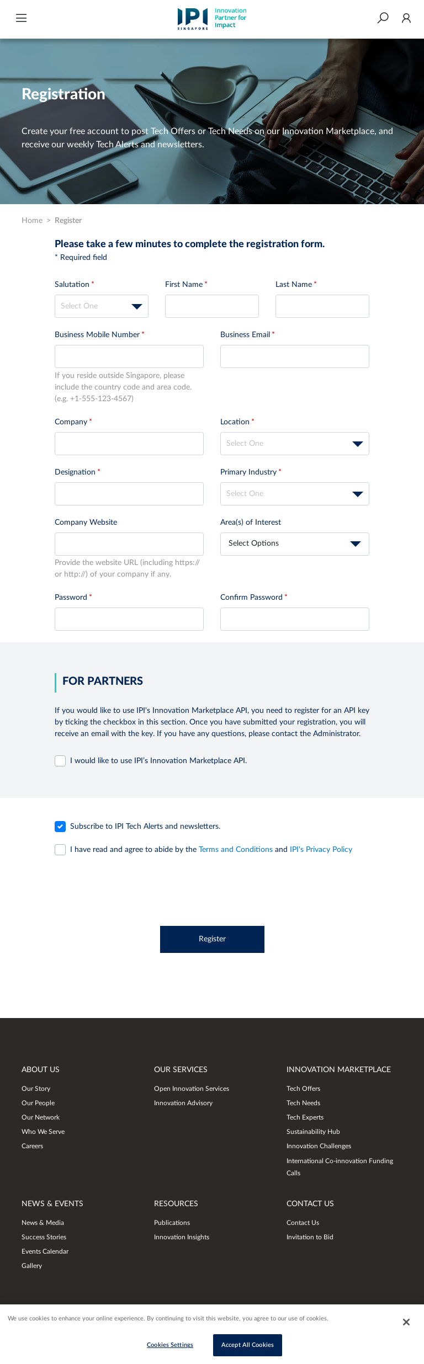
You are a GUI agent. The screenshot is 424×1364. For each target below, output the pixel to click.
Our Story (36, 1088)
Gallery (32, 1265)
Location (235, 422)
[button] (21, 19)
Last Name (293, 285)
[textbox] (101, 306)
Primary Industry (248, 472)
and (211, 850)
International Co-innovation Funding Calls (340, 1167)
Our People (38, 1103)
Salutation (72, 285)
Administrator (336, 734)
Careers (32, 1146)
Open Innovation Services (191, 1088)
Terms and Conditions (237, 850)
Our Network (41, 1117)
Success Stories (44, 1237)
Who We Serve (43, 1131)
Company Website (86, 522)
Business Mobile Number (97, 335)
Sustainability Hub (313, 1131)
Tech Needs (303, 1103)
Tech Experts (305, 1117)
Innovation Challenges (319, 1146)
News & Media (43, 1222)
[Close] (406, 1324)
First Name (184, 285)
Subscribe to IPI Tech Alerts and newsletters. (145, 826)
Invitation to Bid (310, 1237)
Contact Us (303, 1222)
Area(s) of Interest (250, 522)
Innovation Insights (181, 1237)
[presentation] (212, 888)
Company (71, 422)
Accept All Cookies (247, 1347)
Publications (172, 1222)
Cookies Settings (170, 1347)
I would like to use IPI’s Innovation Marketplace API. (158, 761)
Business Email (245, 335)
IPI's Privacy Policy (321, 850)
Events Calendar (45, 1251)
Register (212, 939)
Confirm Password (251, 597)
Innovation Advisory (183, 1103)
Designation (75, 472)
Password (71, 597)
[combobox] (102, 306)
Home (32, 221)
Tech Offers (303, 1088)
